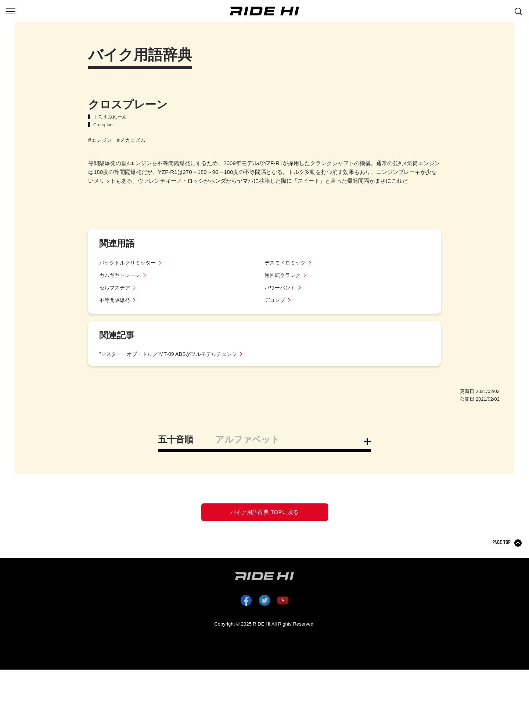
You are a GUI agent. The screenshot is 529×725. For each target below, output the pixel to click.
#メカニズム (131, 140)
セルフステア (115, 287)
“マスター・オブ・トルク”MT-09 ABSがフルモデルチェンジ (172, 354)
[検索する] (518, 10)
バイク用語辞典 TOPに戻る (264, 514)
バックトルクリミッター (129, 262)
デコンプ (275, 300)
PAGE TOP (502, 547)
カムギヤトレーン (121, 275)
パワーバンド (281, 287)
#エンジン (100, 140)
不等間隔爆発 (115, 300)
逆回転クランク (283, 275)
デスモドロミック (286, 262)
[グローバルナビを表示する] (10, 10)
